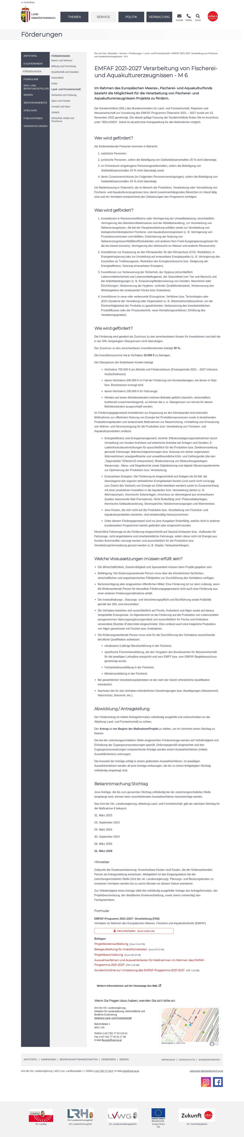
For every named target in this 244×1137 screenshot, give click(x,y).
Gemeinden (108, 1059)
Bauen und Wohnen (61, 60)
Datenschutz (185, 1059)
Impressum (165, 1059)
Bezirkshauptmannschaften (79, 1059)
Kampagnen (48, 1059)
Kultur (54, 83)
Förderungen (60, 56)
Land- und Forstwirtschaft (66, 89)
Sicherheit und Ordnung (64, 95)
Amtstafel (30, 1059)
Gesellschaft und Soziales (65, 72)
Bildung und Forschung (63, 66)
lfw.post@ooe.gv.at (111, 1040)
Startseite (112, 53)
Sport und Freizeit (60, 100)
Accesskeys (28, 2)
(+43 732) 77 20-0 (103, 1071)
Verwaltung (159, 17)
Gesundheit (57, 77)
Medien (124, 1059)
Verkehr (55, 112)
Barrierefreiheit (209, 1059)
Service (103, 17)
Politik (131, 17)
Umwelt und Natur (60, 106)
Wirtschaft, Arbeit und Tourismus (62, 120)
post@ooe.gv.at (131, 1071)
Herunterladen (120, 930)
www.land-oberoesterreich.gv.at (206, 1071)
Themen (74, 17)
